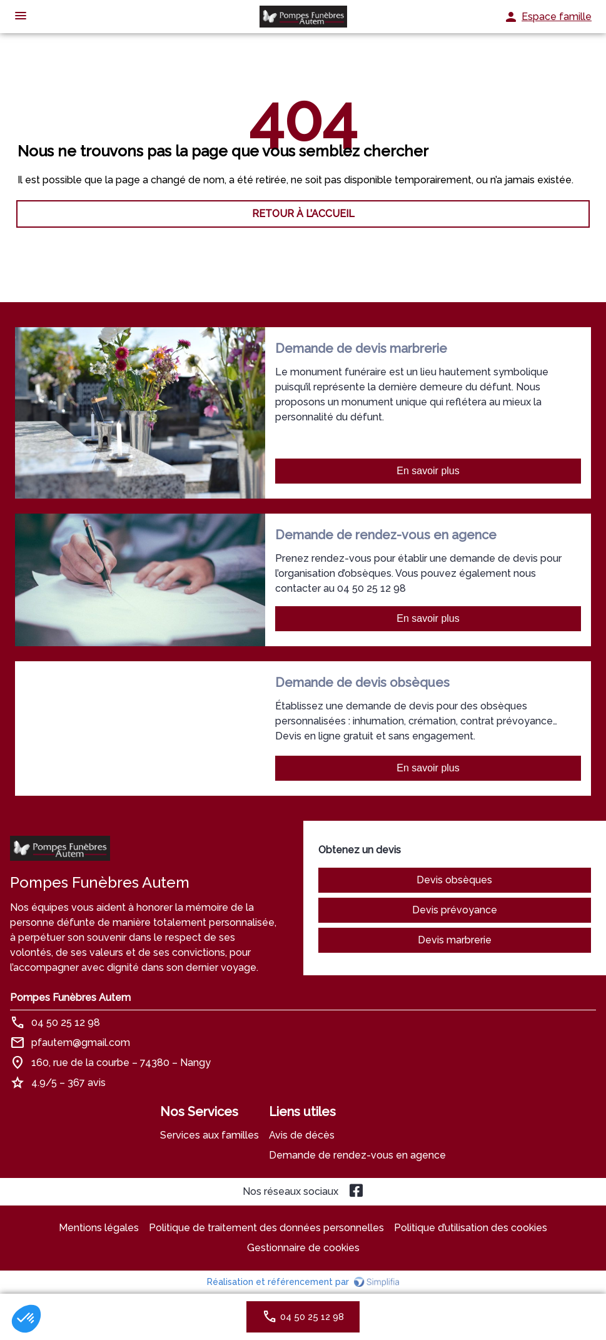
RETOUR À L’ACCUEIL (303, 214)
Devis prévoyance (454, 910)
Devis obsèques (454, 880)
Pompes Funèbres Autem (70, 997)
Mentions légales (99, 1228)
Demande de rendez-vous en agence (357, 1155)
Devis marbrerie (455, 940)
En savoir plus (428, 470)
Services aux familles (209, 1135)
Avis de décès (302, 1135)
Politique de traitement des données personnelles (266, 1228)
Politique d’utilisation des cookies (470, 1228)
